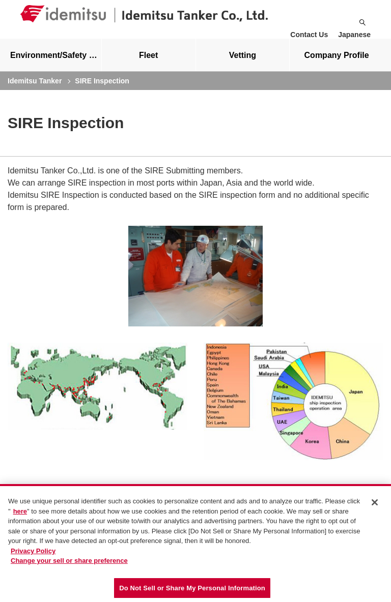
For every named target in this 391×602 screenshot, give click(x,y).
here (20, 513)
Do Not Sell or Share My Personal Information (192, 590)
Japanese (354, 35)
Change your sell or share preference (69, 563)
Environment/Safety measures (55, 63)
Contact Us (309, 35)
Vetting (242, 63)
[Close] (375, 505)
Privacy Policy (33, 553)
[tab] (149, 63)
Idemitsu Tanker (35, 89)
